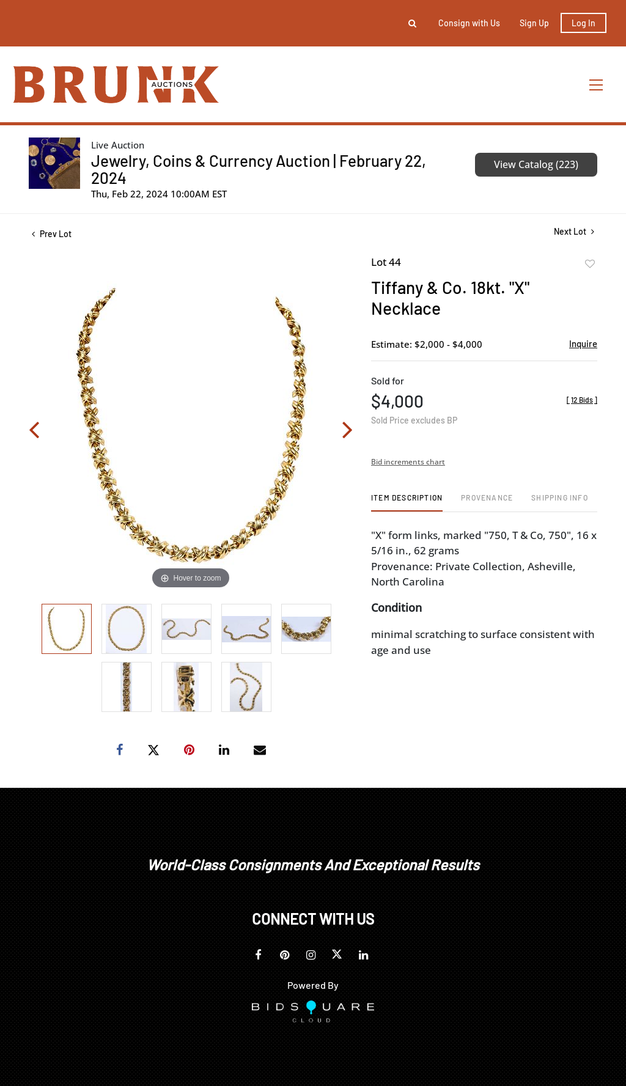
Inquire (583, 343)
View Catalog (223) (536, 164)
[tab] (407, 502)
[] (582, 399)
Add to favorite (590, 264)
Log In (583, 23)
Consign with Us (469, 23)
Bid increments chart (408, 462)
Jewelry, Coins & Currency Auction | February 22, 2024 (258, 169)
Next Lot (574, 231)
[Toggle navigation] (597, 85)
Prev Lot (52, 234)
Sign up (534, 23)
